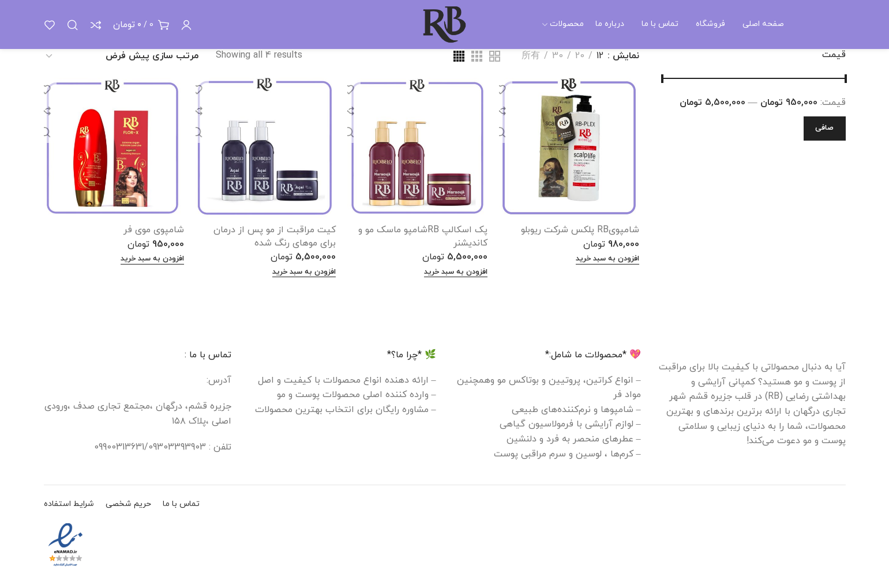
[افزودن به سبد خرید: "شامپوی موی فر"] (152, 260)
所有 (531, 56)
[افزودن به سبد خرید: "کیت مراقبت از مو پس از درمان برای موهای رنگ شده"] (304, 273)
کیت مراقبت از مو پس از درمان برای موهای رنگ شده (274, 236)
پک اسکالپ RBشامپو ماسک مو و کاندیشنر (422, 236)
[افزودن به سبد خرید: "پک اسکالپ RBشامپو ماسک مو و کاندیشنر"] (455, 273)
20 (579, 56)
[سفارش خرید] (121, 56)
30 (557, 56)
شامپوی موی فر (153, 230)
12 (600, 56)
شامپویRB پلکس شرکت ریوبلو (580, 230)
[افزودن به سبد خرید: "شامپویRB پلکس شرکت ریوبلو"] (607, 260)
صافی (824, 128)
